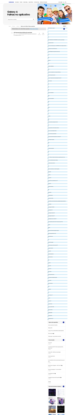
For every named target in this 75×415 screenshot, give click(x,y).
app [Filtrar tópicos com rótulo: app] (48, 189)
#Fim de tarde (50, 333)
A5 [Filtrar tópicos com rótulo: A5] (48, 113)
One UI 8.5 (50, 342)
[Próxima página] (64, 29)
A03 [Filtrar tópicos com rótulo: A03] (48, 57)
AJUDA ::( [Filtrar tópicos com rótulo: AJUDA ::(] (49, 174)
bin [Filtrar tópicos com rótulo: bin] (48, 239)
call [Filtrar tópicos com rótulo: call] (48, 292)
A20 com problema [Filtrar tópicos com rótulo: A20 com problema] (50, 92)
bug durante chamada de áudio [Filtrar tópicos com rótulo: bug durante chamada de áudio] (52, 277)
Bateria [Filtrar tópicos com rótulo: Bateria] (49, 227)
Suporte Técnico (31, 2)
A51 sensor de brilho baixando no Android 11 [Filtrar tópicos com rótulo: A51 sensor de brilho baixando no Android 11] (54, 136)
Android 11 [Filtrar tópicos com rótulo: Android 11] (49, 183)
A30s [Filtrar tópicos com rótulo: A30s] (48, 107)
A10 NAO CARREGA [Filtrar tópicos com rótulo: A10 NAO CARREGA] (51, 66)
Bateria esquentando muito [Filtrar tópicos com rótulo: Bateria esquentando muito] (52, 233)
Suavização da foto (51, 373)
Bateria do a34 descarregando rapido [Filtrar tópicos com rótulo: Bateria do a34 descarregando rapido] (53, 230)
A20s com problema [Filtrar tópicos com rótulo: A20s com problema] (51, 98)
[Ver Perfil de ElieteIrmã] (22, 35)
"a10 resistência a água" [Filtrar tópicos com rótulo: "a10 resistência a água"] (51, 28)
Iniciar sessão (60, 2)
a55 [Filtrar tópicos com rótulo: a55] (48, 145)
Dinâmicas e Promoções (43, 2)
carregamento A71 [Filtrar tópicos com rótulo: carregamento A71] (50, 318)
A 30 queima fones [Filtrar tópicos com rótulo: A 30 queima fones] (50, 42)
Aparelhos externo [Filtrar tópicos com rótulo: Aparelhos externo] (50, 186)
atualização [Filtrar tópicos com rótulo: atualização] (49, 204)
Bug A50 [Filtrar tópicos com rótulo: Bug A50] (49, 262)
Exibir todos (56, 386)
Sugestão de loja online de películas (54, 377)
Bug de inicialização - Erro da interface (54, 369)
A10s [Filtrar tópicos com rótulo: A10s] (48, 69)
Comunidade (17, 2)
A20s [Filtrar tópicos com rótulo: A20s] (48, 95)
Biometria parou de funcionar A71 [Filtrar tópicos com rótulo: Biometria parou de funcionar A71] (53, 245)
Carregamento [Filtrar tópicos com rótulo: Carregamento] (50, 315)
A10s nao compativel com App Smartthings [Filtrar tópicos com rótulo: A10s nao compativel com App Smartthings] (54, 72)
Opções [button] (64, 26)
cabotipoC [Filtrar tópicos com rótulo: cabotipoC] (49, 289)
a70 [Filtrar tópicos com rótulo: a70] (48, 151)
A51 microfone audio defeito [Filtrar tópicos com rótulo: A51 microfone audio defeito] (52, 133)
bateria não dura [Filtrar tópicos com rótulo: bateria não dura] (50, 236)
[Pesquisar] (21, 19)
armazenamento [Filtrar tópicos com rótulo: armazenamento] (50, 195)
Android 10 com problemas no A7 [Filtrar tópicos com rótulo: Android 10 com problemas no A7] (53, 180)
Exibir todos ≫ (56, 322)
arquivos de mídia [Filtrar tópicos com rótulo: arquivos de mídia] (50, 198)
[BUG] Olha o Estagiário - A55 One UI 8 (54, 365)
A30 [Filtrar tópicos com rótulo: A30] (48, 104)
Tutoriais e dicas (36, 2)
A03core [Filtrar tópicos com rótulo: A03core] (49, 60)
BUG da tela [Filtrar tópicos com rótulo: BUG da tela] (49, 271)
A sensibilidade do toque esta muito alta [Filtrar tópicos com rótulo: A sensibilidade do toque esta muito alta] (54, 51)
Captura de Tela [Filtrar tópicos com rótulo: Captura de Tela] (50, 309)
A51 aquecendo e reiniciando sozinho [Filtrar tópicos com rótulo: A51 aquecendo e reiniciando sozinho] (53, 127)
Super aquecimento (51, 356)
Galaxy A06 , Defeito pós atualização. (54, 352)
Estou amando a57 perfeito (52, 325)
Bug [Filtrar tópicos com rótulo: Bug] (48, 259)
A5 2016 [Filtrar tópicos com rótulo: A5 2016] (49, 116)
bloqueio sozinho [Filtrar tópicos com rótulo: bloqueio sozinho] (50, 248)
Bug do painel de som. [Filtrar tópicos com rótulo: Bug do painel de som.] (51, 274)
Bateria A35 (50, 327)
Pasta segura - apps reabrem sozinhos (54, 336)
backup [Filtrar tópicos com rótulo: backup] (49, 224)
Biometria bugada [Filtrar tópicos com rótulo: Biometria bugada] (50, 242)
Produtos (21, 2)
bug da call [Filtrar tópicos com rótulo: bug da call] (49, 268)
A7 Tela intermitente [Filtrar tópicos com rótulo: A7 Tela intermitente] (51, 148)
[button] (52, 392)
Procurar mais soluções (56, 340)
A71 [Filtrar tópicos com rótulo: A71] (48, 154)
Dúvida (49, 381)
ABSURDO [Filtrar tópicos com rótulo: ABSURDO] (49, 171)
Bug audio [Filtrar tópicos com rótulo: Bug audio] (49, 265)
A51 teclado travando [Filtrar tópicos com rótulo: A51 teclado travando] (51, 139)
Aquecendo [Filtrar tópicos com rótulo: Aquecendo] (49, 192)
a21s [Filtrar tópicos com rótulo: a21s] (48, 101)
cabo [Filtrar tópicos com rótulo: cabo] (48, 286)
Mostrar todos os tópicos (34, 28)
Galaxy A (49, 349)
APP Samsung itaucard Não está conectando (23, 32)
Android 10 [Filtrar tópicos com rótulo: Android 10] (49, 177)
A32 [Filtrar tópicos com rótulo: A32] (48, 110)
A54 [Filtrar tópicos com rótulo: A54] (48, 142)
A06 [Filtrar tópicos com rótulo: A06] (48, 63)
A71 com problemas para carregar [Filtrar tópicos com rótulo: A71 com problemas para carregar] (53, 160)
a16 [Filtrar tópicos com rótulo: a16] (48, 86)
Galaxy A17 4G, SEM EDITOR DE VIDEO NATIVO (56, 330)
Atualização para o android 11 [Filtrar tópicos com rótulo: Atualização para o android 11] (52, 218)
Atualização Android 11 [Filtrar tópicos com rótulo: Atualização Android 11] (51, 215)
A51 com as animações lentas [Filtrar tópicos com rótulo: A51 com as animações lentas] (52, 130)
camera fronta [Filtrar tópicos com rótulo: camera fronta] (50, 303)
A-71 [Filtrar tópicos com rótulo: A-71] (48, 54)
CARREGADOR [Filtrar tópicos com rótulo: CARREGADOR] (50, 312)
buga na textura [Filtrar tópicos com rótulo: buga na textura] (50, 283)
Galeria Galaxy (25, 2)
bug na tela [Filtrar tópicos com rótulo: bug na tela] (49, 280)
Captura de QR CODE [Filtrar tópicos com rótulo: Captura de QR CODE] (51, 306)
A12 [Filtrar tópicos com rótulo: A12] (48, 83)
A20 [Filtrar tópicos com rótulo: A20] (48, 89)
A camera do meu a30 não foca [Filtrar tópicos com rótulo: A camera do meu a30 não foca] (52, 48)
